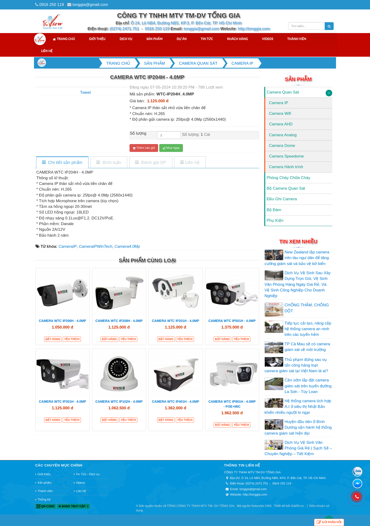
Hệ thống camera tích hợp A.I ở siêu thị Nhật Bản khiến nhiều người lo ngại (298, 407)
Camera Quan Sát (283, 92)
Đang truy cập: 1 (73, 506)
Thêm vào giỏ (144, 148)
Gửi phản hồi (329, 522)
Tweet (85, 92)
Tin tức (207, 39)
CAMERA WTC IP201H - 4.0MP (175, 321)
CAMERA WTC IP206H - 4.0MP (62, 321)
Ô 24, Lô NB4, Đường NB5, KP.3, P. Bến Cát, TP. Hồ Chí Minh (186, 23)
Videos (267, 39)
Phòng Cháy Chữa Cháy (288, 177)
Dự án (182, 39)
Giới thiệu (97, 39)
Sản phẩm (154, 39)
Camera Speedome (286, 156)
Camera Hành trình (286, 167)
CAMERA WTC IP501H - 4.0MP (232, 321)
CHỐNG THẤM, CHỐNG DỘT (307, 308)
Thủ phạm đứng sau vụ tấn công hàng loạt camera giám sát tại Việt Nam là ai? (296, 365)
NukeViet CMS (262, 506)
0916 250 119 (51, 4)
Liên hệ (47, 51)
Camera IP (278, 103)
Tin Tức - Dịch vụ (88, 474)
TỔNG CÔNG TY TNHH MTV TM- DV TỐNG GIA (200, 506)
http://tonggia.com (254, 28)
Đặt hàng (53, 339)
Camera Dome (282, 145)
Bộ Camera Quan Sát (286, 188)
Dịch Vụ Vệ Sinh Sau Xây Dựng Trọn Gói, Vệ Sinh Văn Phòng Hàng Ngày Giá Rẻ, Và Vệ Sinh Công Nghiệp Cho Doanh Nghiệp (298, 284)
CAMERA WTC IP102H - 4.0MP (119, 401)
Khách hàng (237, 39)
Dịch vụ (126, 39)
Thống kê (44, 499)
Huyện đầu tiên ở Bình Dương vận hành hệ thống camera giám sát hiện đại (298, 427)
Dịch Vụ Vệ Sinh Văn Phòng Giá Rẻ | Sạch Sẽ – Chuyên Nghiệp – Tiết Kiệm (298, 448)
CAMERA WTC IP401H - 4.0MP (175, 401)
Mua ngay (171, 148)
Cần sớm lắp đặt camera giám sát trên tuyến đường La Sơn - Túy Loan (308, 386)
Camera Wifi (280, 113)
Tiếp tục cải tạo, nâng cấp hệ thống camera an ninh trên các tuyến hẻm (308, 329)
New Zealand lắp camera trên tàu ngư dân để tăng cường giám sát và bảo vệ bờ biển (297, 258)
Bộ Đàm (274, 210)
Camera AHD (281, 124)
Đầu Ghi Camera (282, 199)
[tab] (62, 162)
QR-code (46, 506)
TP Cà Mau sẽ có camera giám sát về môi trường (307, 347)
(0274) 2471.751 (124, 28)
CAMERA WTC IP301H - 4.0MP (62, 401)
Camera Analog (283, 135)
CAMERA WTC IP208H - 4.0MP (119, 321)
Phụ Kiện (275, 220)
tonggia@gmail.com (90, 4)
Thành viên (296, 39)
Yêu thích (72, 339)
